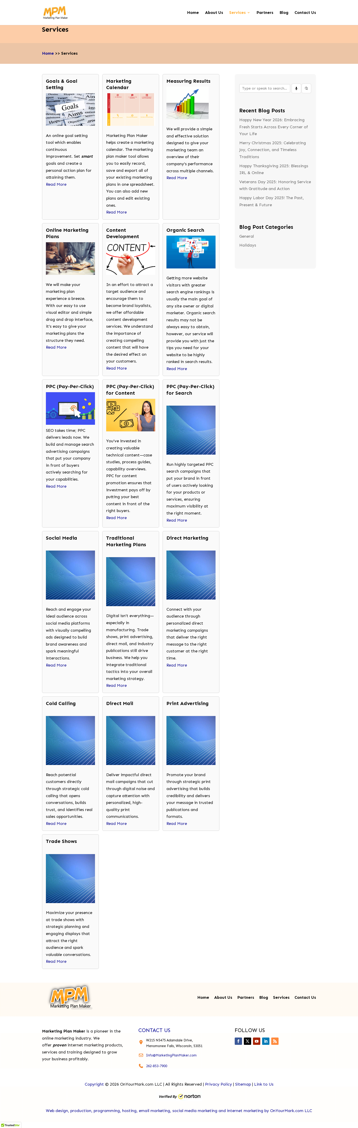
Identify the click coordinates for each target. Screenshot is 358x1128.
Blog (283, 13)
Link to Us (264, 1084)
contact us (154, 1030)
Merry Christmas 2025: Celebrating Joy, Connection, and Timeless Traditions (272, 149)
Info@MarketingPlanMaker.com (171, 1055)
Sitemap (243, 1084)
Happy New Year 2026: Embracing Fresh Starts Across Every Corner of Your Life (273, 126)
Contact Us (305, 13)
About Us (214, 13)
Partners (264, 13)
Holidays (247, 245)
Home (193, 13)
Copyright (94, 1084)
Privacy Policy (218, 1084)
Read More (56, 184)
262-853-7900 (156, 1066)
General (246, 236)
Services (237, 13)
